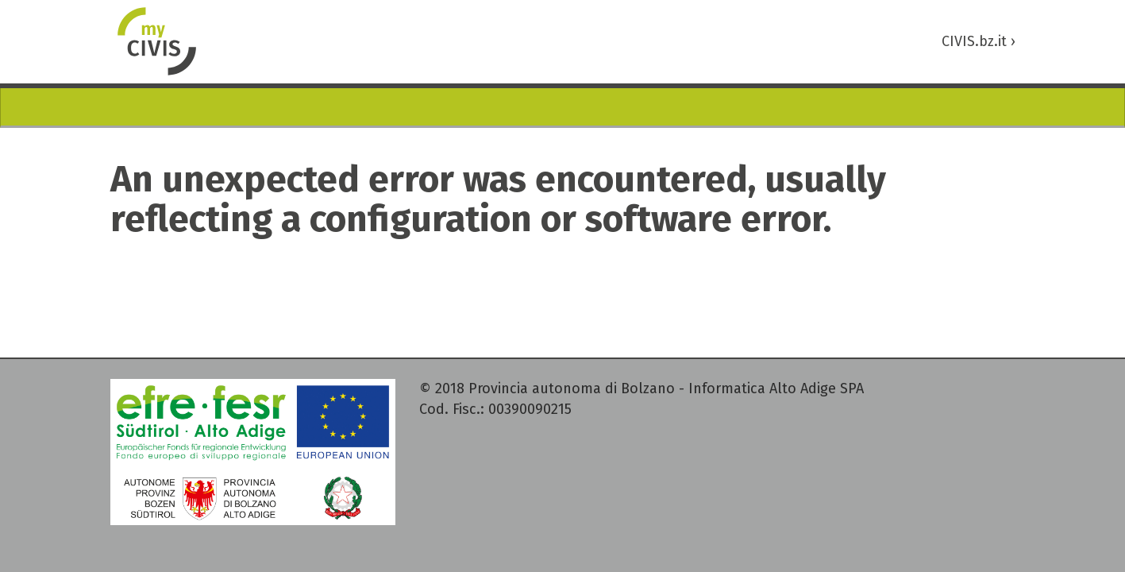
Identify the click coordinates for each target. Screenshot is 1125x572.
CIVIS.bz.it (978, 41)
